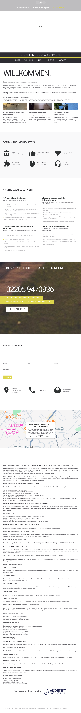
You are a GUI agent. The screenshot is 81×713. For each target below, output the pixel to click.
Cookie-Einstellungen (55, 708)
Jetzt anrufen (17, 309)
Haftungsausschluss (42, 708)
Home (17, 60)
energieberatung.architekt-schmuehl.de (16, 684)
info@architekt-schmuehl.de (67, 390)
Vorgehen (28, 60)
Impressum (25, 708)
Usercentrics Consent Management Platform (40, 436)
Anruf (39, 60)
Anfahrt (62, 60)
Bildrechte (64, 708)
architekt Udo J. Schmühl (40, 54)
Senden (8, 377)
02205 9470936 (58, 8)
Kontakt (50, 60)
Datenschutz (32, 708)
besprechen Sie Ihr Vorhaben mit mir (36, 267)
